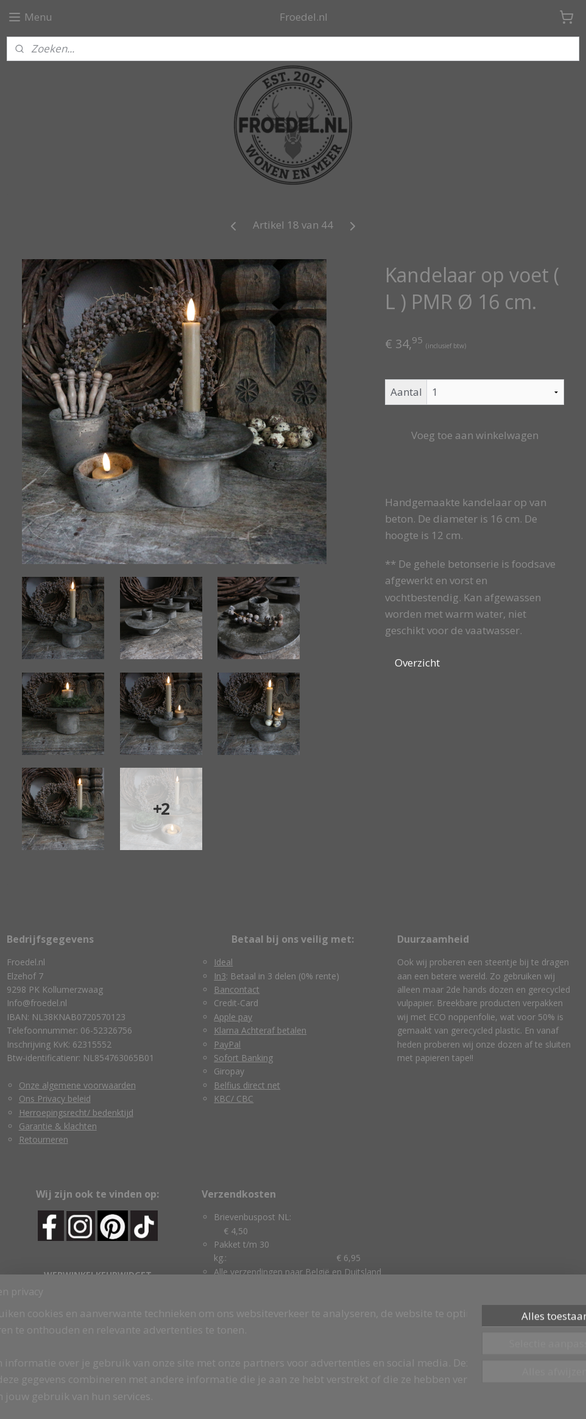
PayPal (227, 1044)
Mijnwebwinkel (419, 1396)
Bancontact (236, 989)
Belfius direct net (247, 1085)
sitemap (241, 1396)
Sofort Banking (243, 1057)
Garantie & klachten (58, 1126)
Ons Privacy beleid (55, 1098)
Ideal (223, 962)
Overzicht (417, 663)
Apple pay (233, 1017)
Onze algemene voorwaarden (77, 1085)
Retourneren (43, 1139)
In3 (220, 976)
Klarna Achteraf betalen (260, 1030)
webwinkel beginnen (313, 1396)
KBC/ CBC (233, 1098)
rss (266, 1396)
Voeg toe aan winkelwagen (474, 435)
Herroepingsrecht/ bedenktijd (76, 1112)
